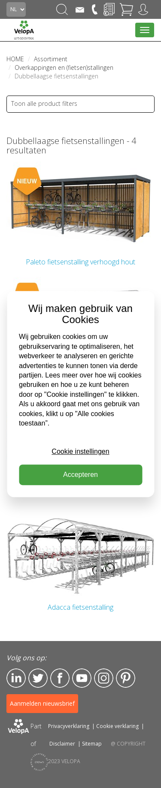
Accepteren (80, 474)
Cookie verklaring (117, 726)
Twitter (38, 678)
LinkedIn (16, 678)
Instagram (103, 678)
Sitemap (92, 743)
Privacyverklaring (68, 726)
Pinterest (125, 678)
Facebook (60, 678)
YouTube (81, 678)
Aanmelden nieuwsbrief (42, 703)
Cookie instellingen (80, 451)
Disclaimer (62, 743)
